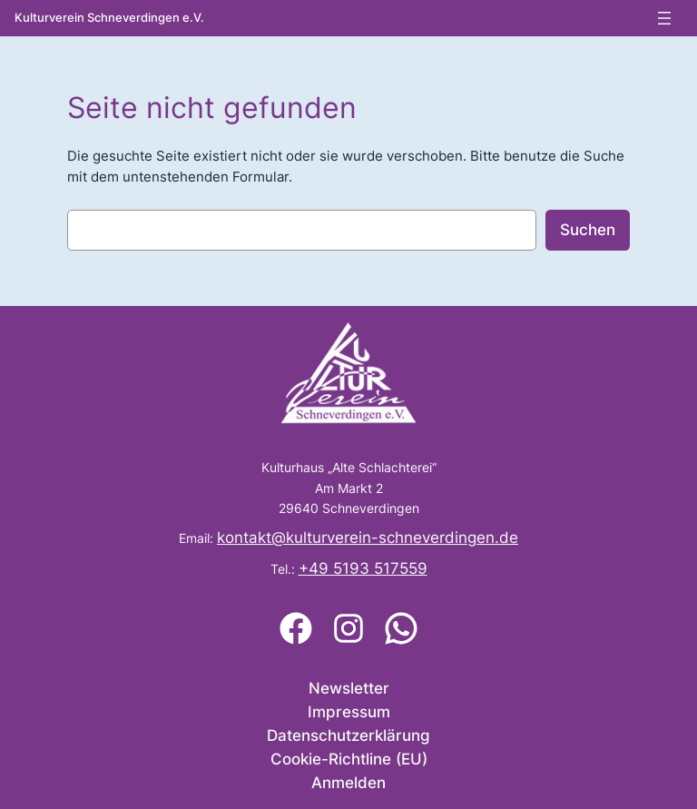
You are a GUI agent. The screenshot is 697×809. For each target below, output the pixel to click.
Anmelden (348, 783)
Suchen (587, 230)
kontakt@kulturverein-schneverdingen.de (367, 537)
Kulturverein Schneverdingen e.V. (109, 17)
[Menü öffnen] (664, 18)
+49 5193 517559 (363, 568)
